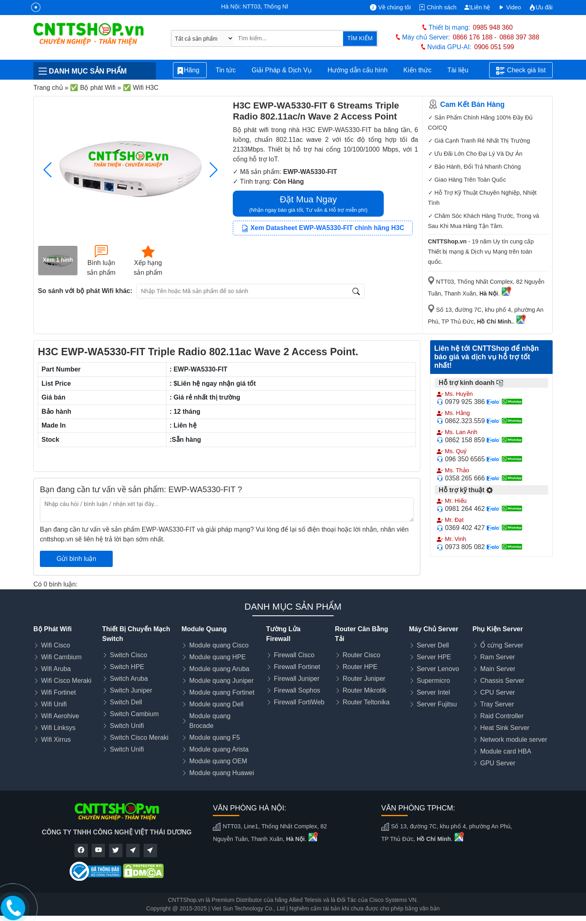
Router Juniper (364, 678)
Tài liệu (462, 70)
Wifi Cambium (61, 657)
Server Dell (433, 645)
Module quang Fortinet (221, 692)
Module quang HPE (217, 657)
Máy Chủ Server (433, 629)
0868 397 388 (519, 37)
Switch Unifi (127, 725)
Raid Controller (502, 715)
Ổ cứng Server (501, 645)
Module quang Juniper (221, 680)
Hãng (190, 70)
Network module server (513, 739)
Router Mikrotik (365, 690)
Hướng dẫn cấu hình (358, 70)
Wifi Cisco (55, 645)
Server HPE (434, 657)
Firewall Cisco (294, 655)
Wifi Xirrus (56, 739)
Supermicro (433, 680)
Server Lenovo (438, 668)
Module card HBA (505, 751)
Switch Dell (126, 702)
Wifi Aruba (56, 668)
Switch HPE (127, 666)
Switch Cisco (128, 655)
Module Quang (204, 629)
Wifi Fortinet (58, 692)
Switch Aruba (129, 678)
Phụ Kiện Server (497, 629)
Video (509, 7)
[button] (213, 170)
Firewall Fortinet (297, 666)
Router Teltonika (366, 702)
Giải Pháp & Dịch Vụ (281, 70)
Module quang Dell (216, 704)
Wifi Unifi (54, 704)
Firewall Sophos (297, 690)
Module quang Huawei (221, 772)
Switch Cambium (134, 713)
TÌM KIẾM (359, 38)
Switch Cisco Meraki (139, 737)
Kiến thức (417, 70)
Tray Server (497, 704)
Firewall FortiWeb (299, 702)
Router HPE (360, 666)
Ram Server (497, 657)
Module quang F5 (214, 737)
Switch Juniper (131, 690)
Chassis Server (502, 680)
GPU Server (497, 763)
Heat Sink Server (504, 727)
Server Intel (433, 692)
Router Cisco (361, 655)
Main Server (497, 668)
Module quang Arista (219, 749)
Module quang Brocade (209, 720)
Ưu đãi (541, 7)
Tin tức (226, 70)
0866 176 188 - (475, 37)
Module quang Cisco (219, 645)
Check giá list (521, 70)
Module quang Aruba (219, 668)
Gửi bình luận (76, 558)
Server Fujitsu (437, 704)
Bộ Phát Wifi (52, 629)
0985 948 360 (493, 27)
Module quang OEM (218, 761)
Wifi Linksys (58, 727)
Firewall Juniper (296, 678)
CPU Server (497, 692)
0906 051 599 (494, 46)
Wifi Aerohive (60, 715)
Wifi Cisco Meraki (66, 680)
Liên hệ (477, 7)
